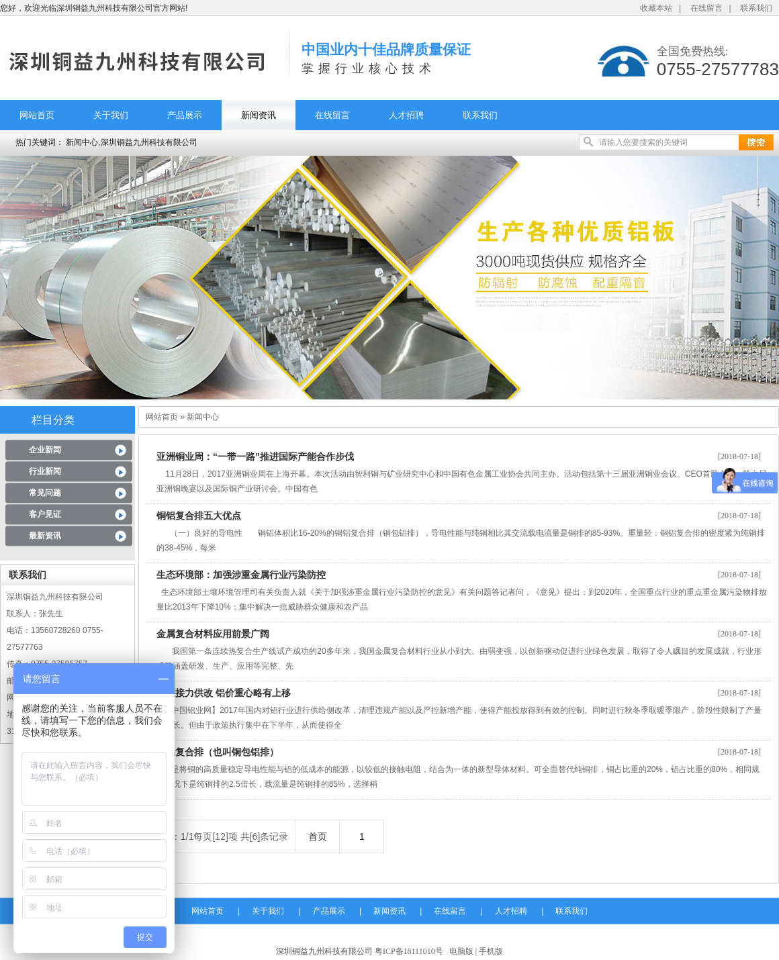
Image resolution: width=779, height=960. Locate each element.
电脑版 (461, 951)
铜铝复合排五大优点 (203, 515)
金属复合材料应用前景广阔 (217, 633)
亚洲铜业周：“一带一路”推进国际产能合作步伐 (259, 456)
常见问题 (45, 492)
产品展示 (184, 115)
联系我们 (756, 8)
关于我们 (110, 115)
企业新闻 (45, 449)
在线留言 (706, 8)
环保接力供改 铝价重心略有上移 (228, 692)
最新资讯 (45, 535)
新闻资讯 (258, 115)
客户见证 (45, 514)
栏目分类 (53, 420)
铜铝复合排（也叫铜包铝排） (217, 752)
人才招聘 (406, 115)
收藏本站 (656, 8)
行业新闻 (45, 471)
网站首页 (36, 115)
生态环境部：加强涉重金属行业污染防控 (245, 574)
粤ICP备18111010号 (409, 951)
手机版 (491, 951)
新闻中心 (203, 417)
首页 (317, 836)
